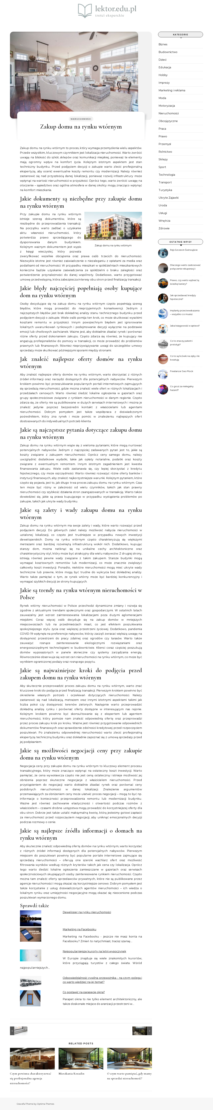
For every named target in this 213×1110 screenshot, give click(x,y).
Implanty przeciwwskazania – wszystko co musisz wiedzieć (185, 312)
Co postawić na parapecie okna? (84, 992)
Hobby (163, 75)
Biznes (163, 44)
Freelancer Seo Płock (181, 371)
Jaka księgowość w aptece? (185, 325)
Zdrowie (164, 228)
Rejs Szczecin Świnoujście (184, 249)
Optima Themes (45, 1103)
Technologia (167, 174)
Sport (162, 167)
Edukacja (165, 67)
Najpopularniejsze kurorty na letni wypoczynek (94, 951)
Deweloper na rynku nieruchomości (87, 912)
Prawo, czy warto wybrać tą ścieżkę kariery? (184, 282)
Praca (162, 128)
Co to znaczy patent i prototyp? (181, 343)
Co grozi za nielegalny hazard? (182, 388)
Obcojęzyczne (168, 121)
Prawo (163, 136)
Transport (165, 182)
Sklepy (163, 159)
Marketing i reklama (172, 90)
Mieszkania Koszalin (72, 1073)
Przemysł (165, 144)
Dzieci (162, 59)
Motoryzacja (167, 105)
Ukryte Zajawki (169, 197)
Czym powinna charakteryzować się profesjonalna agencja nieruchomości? (30, 1078)
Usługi (163, 213)
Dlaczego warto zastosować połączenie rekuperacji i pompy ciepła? (185, 267)
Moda (162, 98)
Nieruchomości (81, 119)
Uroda (163, 205)
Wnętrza (164, 220)
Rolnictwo (165, 151)
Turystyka (165, 190)
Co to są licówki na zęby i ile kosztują (185, 358)
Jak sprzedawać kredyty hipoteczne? (183, 297)
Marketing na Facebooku (79, 929)
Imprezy (164, 82)
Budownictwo (168, 52)
